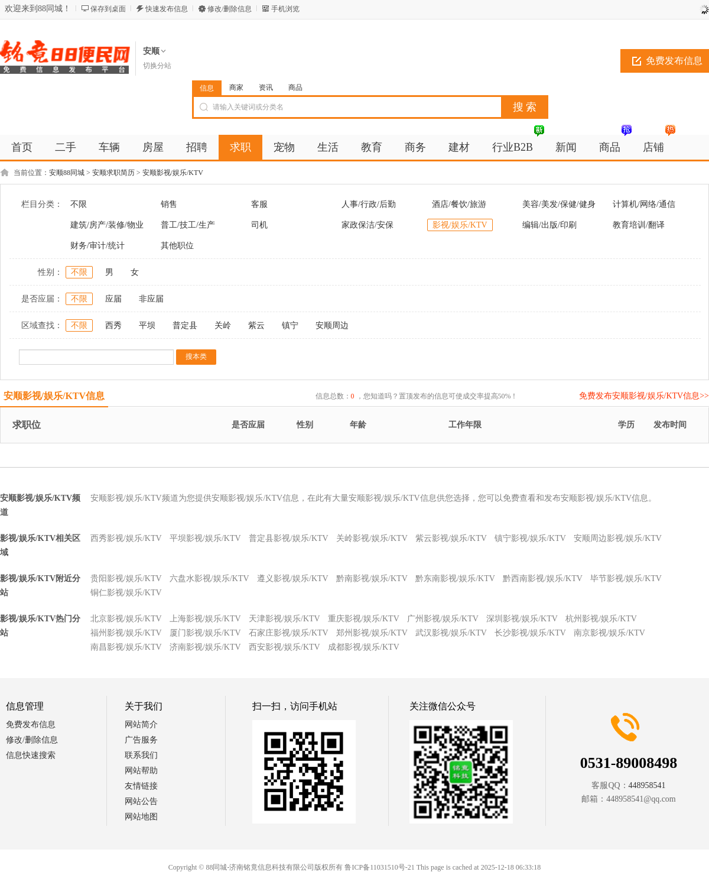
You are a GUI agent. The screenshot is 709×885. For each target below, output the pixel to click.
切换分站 (157, 65)
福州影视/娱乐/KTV (126, 632)
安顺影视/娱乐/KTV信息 (54, 396)
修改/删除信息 (229, 9)
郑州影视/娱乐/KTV (372, 632)
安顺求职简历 (113, 172)
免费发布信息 (31, 724)
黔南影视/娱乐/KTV (372, 578)
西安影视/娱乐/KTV (284, 647)
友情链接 (141, 786)
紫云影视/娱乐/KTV (451, 538)
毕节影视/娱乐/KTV (626, 578)
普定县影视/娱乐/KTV (289, 538)
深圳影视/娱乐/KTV (522, 618)
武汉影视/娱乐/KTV (451, 632)
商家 (236, 87)
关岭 (222, 325)
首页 (21, 147)
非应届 (151, 298)
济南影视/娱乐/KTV (205, 647)
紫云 (256, 325)
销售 (169, 204)
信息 (207, 88)
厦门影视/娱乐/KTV (205, 632)
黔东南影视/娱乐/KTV (455, 578)
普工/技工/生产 (188, 225)
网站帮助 (141, 770)
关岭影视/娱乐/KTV (372, 538)
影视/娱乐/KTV (459, 225)
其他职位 (177, 245)
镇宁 (290, 325)
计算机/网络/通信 (644, 204)
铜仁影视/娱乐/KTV (126, 592)
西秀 (113, 325)
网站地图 (141, 816)
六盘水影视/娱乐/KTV (209, 578)
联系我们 (141, 755)
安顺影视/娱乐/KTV (172, 172)
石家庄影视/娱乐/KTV (289, 632)
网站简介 (141, 724)
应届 (113, 298)
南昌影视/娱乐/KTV (126, 647)
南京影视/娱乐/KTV (609, 632)
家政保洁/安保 (367, 225)
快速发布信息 (166, 9)
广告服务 (141, 739)
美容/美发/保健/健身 (559, 204)
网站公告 (141, 801)
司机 (259, 225)
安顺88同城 (66, 172)
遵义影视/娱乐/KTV (293, 578)
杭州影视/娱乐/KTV (601, 618)
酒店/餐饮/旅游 (459, 204)
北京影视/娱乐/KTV (126, 618)
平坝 (147, 325)
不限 (78, 204)
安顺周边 (332, 325)
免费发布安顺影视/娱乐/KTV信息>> (644, 395)
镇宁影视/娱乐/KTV (530, 538)
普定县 (185, 325)
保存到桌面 (108, 9)
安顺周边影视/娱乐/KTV (618, 538)
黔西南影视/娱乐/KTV (543, 578)
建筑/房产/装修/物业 (107, 225)
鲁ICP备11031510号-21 (379, 867)
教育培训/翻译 (639, 225)
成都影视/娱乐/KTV (363, 647)
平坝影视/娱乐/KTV (205, 538)
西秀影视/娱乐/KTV (126, 538)
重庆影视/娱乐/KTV (363, 618)
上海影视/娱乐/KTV (205, 618)
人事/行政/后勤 (369, 204)
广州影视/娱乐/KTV (443, 618)
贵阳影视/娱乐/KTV (126, 578)
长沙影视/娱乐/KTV (530, 632)
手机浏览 (285, 9)
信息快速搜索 (31, 755)
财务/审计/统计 (97, 245)
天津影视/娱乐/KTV (284, 618)
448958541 (647, 785)
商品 (295, 87)
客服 (259, 204)
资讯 (266, 87)
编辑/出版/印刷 (549, 225)
